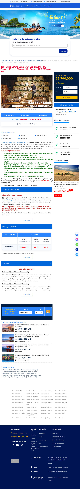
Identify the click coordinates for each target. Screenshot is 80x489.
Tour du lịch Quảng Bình (32, 393)
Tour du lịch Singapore (61, 407)
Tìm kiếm (63, 51)
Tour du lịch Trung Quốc (18, 413)
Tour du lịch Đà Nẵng (60, 393)
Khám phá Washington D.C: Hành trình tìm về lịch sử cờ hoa (19, 371)
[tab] (26, 189)
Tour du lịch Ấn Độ (60, 413)
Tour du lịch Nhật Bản (46, 410)
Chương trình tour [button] (27, 190)
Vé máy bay (26, 5)
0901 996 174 (65, 146)
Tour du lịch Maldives (17, 418)
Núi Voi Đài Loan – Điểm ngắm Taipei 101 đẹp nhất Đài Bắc (19, 373)
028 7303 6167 (69, 112)
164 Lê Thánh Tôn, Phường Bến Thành (58, 457)
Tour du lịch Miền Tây (46, 407)
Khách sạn (39, 5)
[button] (17, 109)
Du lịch (33, 5)
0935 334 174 (65, 130)
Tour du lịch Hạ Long (31, 390)
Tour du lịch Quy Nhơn (32, 396)
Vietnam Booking (7, 200)
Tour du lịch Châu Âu (31, 418)
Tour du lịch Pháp (45, 418)
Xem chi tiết (58, 195)
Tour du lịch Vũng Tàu (46, 402)
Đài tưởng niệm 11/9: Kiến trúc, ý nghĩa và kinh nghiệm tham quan (21, 375)
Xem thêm (27, 220)
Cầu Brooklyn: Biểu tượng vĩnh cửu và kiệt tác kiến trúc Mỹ (19, 377)
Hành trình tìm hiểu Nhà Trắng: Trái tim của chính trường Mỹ (20, 370)
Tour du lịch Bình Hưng (47, 399)
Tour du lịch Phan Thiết (18, 399)
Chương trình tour (8, 185)
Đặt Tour (48, 311)
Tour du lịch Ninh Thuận (32, 399)
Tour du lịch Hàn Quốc (61, 410)
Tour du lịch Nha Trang (61, 396)
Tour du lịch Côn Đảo (17, 407)
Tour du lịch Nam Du (17, 402)
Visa (45, 5)
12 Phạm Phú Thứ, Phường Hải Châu (57, 471)
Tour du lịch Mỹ (59, 418)
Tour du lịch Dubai (45, 413)
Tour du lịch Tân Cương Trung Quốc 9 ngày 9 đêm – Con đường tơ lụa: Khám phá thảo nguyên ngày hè (66, 184)
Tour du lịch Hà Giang (46, 390)
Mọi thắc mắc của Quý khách (64, 109)
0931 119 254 (65, 138)
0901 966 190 (65, 154)
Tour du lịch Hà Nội (17, 390)
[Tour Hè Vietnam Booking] (40, 24)
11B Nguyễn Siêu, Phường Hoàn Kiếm (58, 467)
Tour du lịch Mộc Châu (61, 390)
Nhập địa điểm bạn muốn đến (22, 42)
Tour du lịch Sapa (16, 393)
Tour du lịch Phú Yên (46, 396)
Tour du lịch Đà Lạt (31, 407)
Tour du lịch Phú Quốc (61, 402)
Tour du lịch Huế (45, 393)
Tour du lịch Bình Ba (60, 399)
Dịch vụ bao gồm (22, 185)
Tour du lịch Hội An (17, 396)
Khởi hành (25, 309)
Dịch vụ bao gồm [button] (27, 227)
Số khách (39, 309)
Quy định (34, 185)
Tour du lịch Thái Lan (17, 410)
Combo (50, 5)
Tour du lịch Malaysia (32, 410)
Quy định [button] (27, 264)
